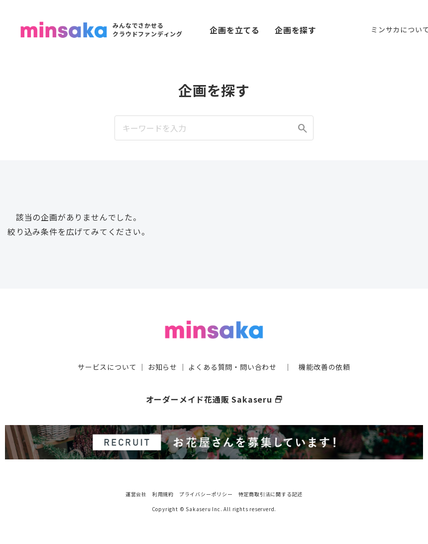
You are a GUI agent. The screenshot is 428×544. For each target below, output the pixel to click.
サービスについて (107, 367)
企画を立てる (235, 30)
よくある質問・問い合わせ (232, 367)
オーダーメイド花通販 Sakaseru (214, 399)
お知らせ (162, 367)
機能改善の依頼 (324, 367)
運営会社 (136, 494)
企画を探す (296, 30)
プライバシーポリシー (206, 494)
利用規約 (163, 494)
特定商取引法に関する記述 (270, 494)
